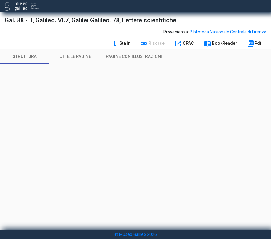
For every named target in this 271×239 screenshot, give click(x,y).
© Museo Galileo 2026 (135, 234)
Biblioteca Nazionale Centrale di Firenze (228, 31)
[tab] (24, 56)
